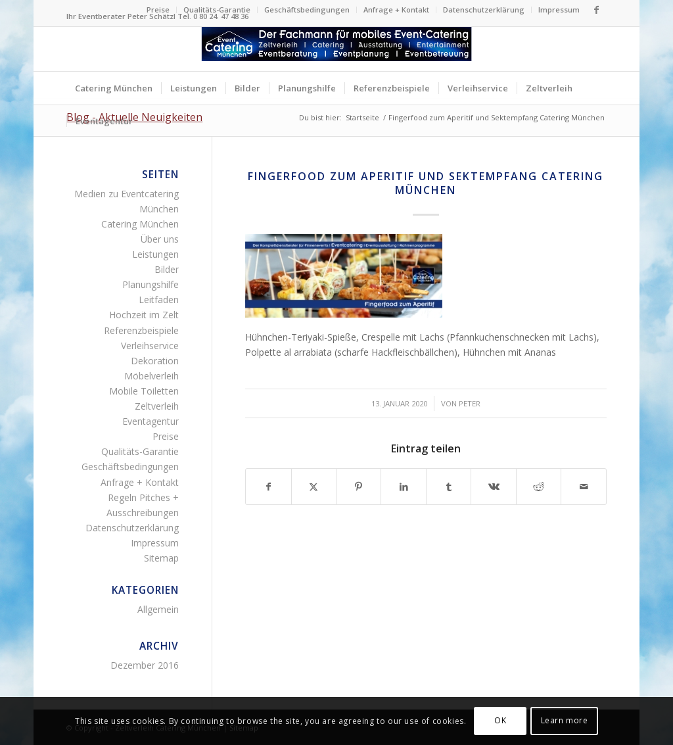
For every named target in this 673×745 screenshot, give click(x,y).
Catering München (140, 224)
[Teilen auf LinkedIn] (403, 486)
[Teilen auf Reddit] (539, 486)
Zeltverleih (157, 406)
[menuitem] (158, 10)
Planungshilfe (150, 284)
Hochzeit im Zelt (144, 314)
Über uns (160, 239)
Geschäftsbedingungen (307, 9)
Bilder (166, 269)
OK (500, 720)
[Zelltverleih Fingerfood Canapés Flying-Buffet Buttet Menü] (337, 49)
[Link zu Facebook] (597, 10)
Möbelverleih (151, 376)
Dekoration (155, 360)
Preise (158, 9)
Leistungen (155, 254)
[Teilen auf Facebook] (268, 486)
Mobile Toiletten (144, 391)
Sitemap (161, 558)
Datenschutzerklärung (483, 9)
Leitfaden (159, 299)
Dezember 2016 (144, 665)
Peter (469, 403)
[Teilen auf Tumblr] (449, 486)
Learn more (564, 720)
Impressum (559, 9)
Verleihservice (150, 345)
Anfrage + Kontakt (396, 9)
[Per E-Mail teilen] (583, 486)
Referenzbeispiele (141, 330)
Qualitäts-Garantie (216, 9)
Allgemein (158, 609)
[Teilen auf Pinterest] (358, 486)
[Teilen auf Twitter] (314, 486)
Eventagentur (150, 421)
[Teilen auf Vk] (493, 486)
